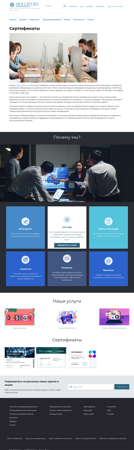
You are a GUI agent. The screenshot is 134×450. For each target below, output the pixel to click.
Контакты (100, 6)
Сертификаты (89, 407)
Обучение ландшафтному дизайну (113, 438)
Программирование (52, 20)
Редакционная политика (60, 407)
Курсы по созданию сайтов (85, 438)
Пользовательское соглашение (23, 410)
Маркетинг (35, 20)
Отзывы (89, 6)
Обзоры (12, 421)
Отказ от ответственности (60, 410)
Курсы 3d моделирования (36, 438)
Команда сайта (55, 414)
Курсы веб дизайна (15, 438)
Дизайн (23, 20)
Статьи (90, 20)
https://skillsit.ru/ (23, 85)
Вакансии (88, 410)
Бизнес (13, 20)
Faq (81, 6)
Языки (67, 20)
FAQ (109, 410)
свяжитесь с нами (67, 245)
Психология (78, 20)
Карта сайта (89, 414)
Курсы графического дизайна (60, 438)
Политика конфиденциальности (23, 407)
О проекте (73, 6)
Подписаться (122, 387)
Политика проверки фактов (21, 414)
